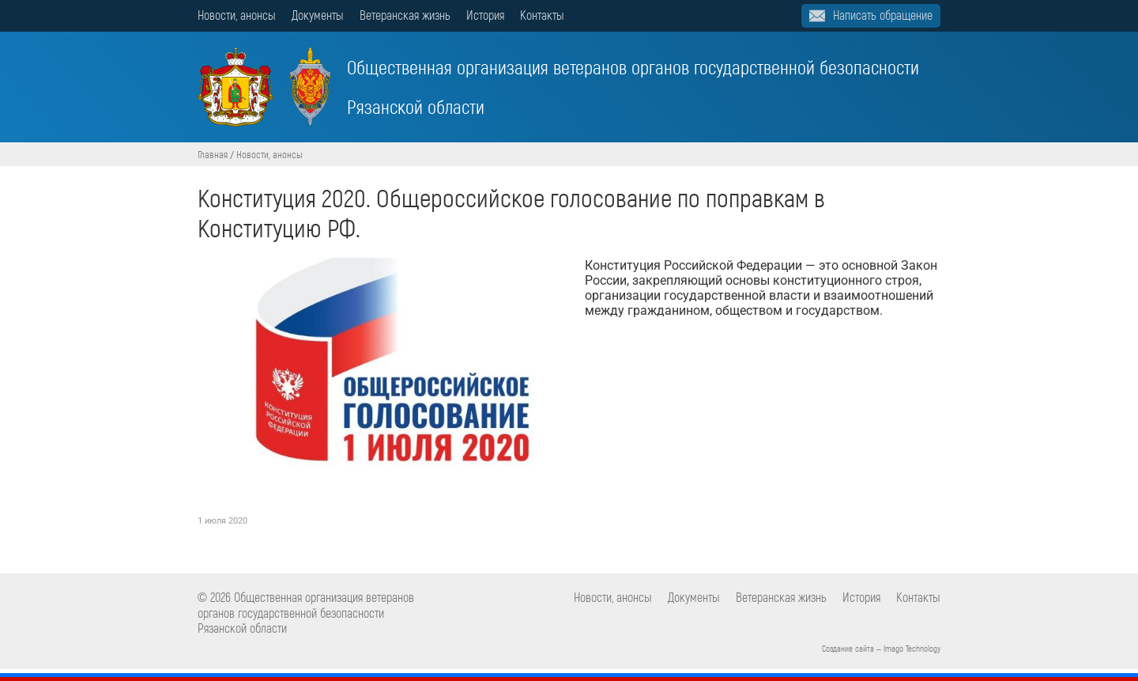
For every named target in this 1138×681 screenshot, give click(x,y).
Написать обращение (883, 14)
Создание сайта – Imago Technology (881, 648)
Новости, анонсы (237, 14)
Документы (318, 14)
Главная (213, 154)
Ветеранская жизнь (405, 14)
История (485, 14)
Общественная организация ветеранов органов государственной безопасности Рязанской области (558, 87)
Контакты (542, 14)
